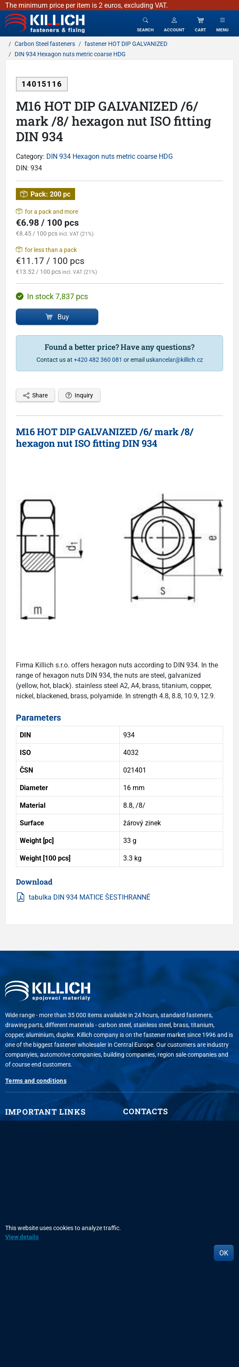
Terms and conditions (36, 1080)
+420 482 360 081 (98, 359)
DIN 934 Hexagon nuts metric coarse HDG (109, 156)
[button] (174, 23)
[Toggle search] (145, 23)
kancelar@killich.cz (177, 359)
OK (223, 1253)
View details (22, 1236)
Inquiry (79, 395)
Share (35, 395)
